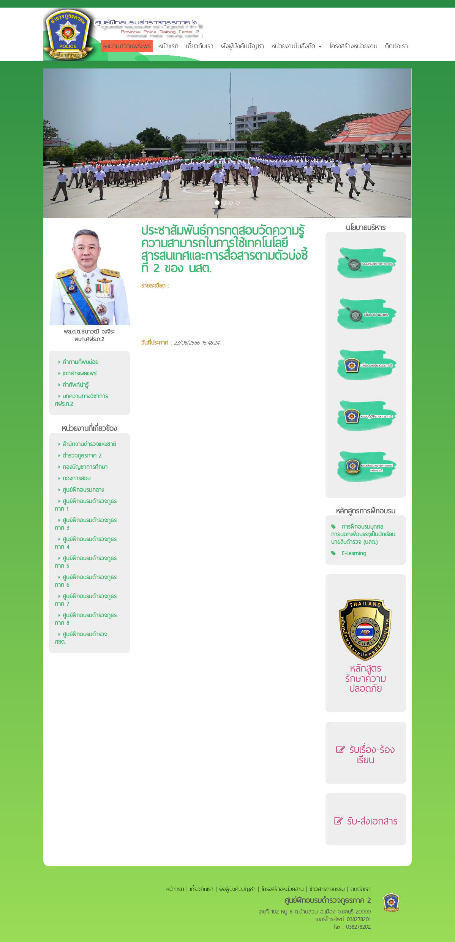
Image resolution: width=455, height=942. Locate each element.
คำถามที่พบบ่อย (78, 362)
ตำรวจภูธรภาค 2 (79, 455)
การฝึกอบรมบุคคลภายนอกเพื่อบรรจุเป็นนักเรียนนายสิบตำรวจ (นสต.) (363, 534)
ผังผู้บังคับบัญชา (242, 45)
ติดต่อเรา (396, 45)
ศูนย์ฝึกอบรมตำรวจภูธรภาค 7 (86, 599)
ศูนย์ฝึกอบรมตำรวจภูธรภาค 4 (86, 542)
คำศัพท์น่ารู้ (73, 384)
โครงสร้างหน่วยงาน (353, 45)
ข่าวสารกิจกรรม (327, 889)
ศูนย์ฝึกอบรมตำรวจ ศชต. (81, 638)
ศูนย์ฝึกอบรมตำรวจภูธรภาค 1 (86, 504)
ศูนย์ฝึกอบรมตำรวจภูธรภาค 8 (86, 618)
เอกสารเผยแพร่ (77, 373)
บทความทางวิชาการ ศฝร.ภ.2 (81, 399)
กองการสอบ (74, 478)
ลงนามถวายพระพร (127, 45)
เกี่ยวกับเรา (199, 45)
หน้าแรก (168, 45)
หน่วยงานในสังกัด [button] (297, 45)
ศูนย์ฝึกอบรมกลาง (81, 489)
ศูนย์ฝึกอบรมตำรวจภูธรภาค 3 (86, 523)
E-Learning (354, 553)
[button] (71, 143)
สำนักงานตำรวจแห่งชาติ (87, 444)
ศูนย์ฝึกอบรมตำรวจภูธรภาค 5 (86, 561)
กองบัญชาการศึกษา (82, 467)
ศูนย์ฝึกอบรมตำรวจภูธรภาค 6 (86, 580)
